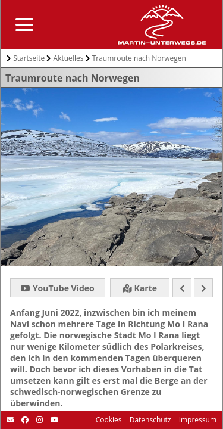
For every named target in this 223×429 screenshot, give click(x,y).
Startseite (29, 58)
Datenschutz (149, 420)
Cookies (109, 420)
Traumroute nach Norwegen (139, 58)
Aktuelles (69, 58)
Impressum (196, 420)
